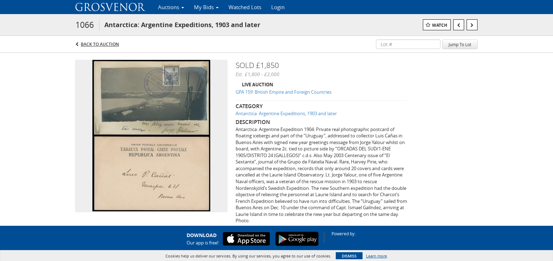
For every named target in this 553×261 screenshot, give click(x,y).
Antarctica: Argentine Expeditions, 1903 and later (286, 113)
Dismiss (349, 256)
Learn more (376, 256)
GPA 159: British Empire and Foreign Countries (284, 92)
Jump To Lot (460, 44)
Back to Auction (100, 44)
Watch (439, 25)
